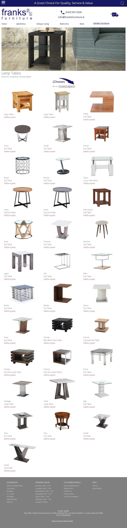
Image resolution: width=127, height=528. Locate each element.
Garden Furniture (101, 23)
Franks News (96, 488)
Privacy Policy (69, 494)
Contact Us (68, 491)
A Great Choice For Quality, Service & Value (63, 3)
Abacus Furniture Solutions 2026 (62, 521)
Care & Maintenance (71, 486)
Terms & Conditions (71, 496)
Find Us (95, 486)
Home (4, 24)
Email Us (10, 502)
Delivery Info (68, 488)
